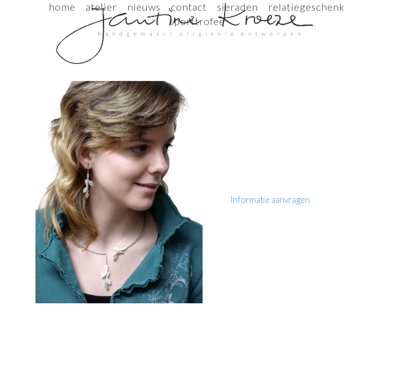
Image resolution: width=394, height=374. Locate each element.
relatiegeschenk (306, 7)
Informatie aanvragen (270, 199)
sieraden (237, 7)
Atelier (101, 7)
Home (62, 7)
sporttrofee (197, 21)
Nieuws (144, 7)
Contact (189, 7)
